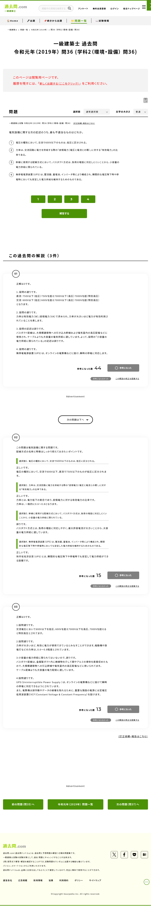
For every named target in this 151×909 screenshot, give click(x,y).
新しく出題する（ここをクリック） (61, 83)
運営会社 (7, 883)
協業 (51, 883)
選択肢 (77, 111)
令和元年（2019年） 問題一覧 (76, 807)
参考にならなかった (100, 381)
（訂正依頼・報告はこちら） (84, 123)
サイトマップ (96, 883)
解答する (64, 216)
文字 (123, 111)
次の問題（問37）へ (128, 807)
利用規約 (64, 883)
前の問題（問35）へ (23, 807)
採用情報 (38, 883)
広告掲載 (23, 883)
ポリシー (80, 883)
